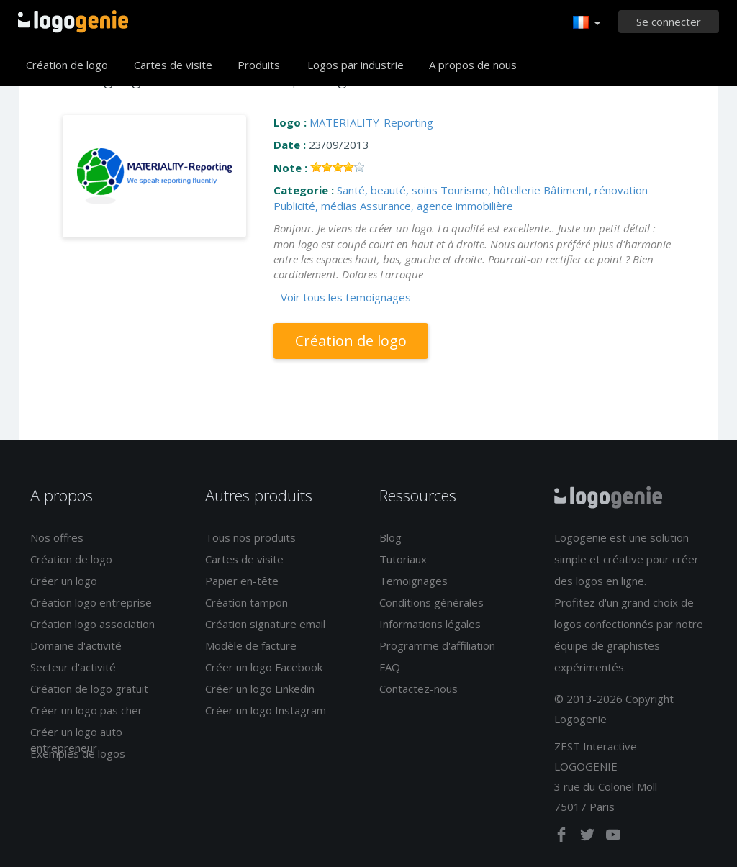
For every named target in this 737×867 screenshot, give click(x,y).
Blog (390, 537)
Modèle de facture (251, 645)
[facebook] (562, 837)
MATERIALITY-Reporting (371, 122)
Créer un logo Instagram (265, 710)
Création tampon (246, 602)
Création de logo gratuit (89, 688)
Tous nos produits (250, 537)
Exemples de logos (77, 753)
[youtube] (613, 837)
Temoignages (413, 580)
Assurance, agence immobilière (436, 206)
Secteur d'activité (73, 667)
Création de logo (67, 65)
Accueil (73, 21)
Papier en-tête (242, 580)
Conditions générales (431, 602)
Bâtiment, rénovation (595, 190)
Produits (259, 65)
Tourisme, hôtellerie (490, 190)
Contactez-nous (418, 688)
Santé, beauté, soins (387, 190)
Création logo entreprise (91, 602)
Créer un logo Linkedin (260, 688)
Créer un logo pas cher (86, 710)
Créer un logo (63, 580)
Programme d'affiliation (437, 645)
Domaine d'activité (76, 645)
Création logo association (92, 624)
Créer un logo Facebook (263, 667)
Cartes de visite (173, 65)
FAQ (389, 667)
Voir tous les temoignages (346, 297)
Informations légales (430, 624)
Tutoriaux (403, 559)
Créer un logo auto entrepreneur (76, 739)
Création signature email (265, 624)
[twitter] (588, 837)
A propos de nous (473, 65)
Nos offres (56, 537)
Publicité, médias (315, 206)
